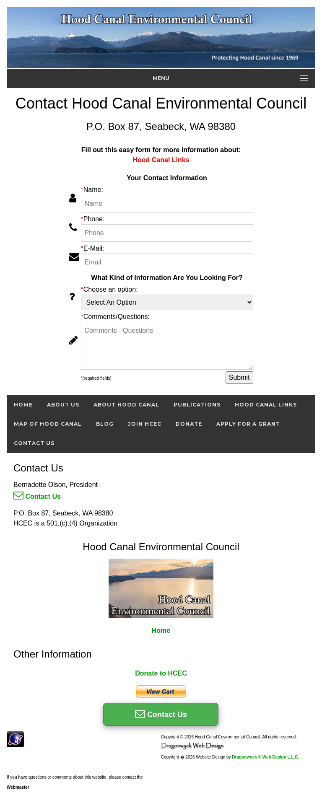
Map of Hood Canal (48, 424)
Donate (189, 424)
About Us (63, 404)
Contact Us (34, 443)
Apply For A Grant (248, 424)
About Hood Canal (126, 404)
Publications (197, 404)
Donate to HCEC (161, 673)
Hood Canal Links (266, 404)
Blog (105, 424)
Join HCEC (144, 424)
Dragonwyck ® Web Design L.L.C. (265, 757)
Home (23, 404)
